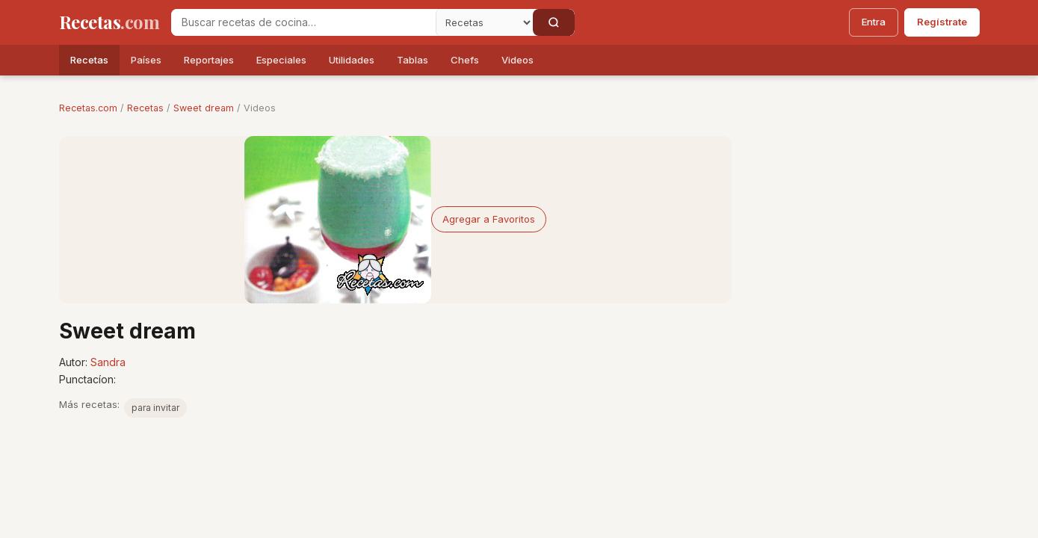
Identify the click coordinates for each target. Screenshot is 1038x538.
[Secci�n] (484, 22)
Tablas (412, 60)
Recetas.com (88, 108)
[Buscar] (554, 22)
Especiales (281, 60)
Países (146, 60)
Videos (517, 60)
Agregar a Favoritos (488, 219)
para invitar (155, 407)
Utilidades (351, 60)
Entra (874, 22)
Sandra (108, 362)
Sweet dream (203, 108)
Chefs (465, 60)
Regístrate (942, 22)
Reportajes (209, 60)
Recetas (89, 60)
